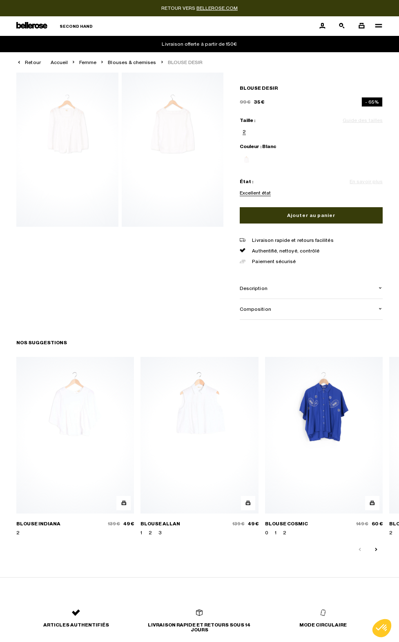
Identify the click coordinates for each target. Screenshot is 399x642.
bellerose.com (217, 8)
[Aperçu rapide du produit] (123, 503)
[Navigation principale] (376, 26)
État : (246, 181)
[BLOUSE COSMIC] (324, 446)
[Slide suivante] (376, 550)
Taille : (247, 120)
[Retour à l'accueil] (54, 26)
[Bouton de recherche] (342, 26)
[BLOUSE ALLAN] (199, 446)
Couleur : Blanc (258, 146)
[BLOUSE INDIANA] (75, 446)
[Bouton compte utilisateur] (322, 26)
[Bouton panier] (361, 26)
